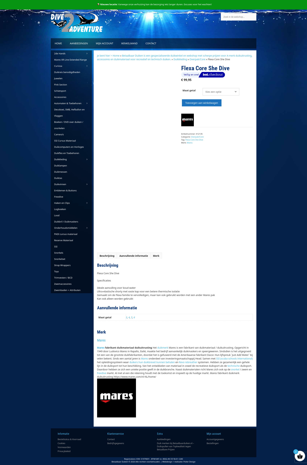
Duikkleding (180, 59)
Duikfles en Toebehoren (66, 153)
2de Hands (73, 53)
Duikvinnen (73, 184)
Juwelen (58, 78)
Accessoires (60, 97)
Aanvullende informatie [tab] (133, 255)
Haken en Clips (73, 203)
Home (58, 43)
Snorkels (58, 252)
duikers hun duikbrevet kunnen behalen (152, 362)
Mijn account (104, 43)
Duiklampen (60, 165)
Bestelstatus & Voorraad (69, 439)
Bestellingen (213, 443)
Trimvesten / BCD (63, 277)
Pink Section (60, 84)
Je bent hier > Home (108, 55)
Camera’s (59, 134)
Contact (150, 43)
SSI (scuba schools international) (234, 358)
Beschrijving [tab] (107, 255)
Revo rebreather (188, 362)
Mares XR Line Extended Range (70, 59)
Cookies (61, 443)
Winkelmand (129, 43)
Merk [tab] (156, 255)
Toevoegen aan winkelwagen (201, 102)
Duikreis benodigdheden (67, 72)
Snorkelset (59, 259)
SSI (56, 246)
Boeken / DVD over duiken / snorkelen (68, 125)
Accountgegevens (215, 439)
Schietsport (60, 90)
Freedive (58, 196)
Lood (57, 215)
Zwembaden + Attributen (67, 290)
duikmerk (162, 347)
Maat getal (189, 90)
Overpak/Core (197, 59)
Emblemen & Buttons (65, 190)
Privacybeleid (64, 451)
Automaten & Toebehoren (73, 103)
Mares (190, 142)
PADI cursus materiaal (65, 234)
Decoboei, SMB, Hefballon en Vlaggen (69, 112)
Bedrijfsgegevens (115, 443)
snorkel (235, 369)
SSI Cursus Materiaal (65, 140)
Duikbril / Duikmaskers (66, 221)
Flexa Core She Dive (194, 139)
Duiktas (58, 178)
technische (234, 365)
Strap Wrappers (62, 265)
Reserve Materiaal (63, 240)
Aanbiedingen (79, 43)
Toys (56, 271)
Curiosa (73, 66)
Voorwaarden (64, 447)
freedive (101, 373)
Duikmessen (60, 171)
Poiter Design (189, 461)
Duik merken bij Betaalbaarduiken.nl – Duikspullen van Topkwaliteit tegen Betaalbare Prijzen (175, 446)
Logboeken (60, 209)
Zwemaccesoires (63, 283)
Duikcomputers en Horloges (69, 146)
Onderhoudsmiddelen (73, 228)
